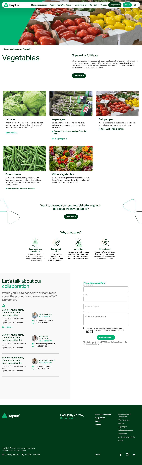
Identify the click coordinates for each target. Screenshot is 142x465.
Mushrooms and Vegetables (61, 5)
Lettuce (121, 423)
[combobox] (105, 306)
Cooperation (100, 418)
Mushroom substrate (39, 5)
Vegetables (122, 434)
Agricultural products (83, 5)
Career (98, 421)
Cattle (96, 5)
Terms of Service (91, 344)
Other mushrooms (125, 430)
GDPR (97, 454)
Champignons (123, 420)
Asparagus (122, 427)
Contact (103, 5)
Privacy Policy (123, 342)
